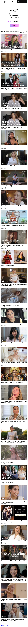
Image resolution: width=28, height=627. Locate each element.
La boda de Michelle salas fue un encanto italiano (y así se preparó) (14, 363)
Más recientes (23, 31)
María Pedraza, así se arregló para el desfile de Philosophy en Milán (12, 206)
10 (7, 625)
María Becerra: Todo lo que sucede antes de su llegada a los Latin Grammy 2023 (14, 501)
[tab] (3, 32)
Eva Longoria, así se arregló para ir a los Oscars (12, 108)
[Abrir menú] (2, 1)
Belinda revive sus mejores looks (9, 50)
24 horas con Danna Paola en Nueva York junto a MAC (13, 324)
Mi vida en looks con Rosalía (7, 265)
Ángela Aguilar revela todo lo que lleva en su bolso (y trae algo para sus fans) (13, 186)
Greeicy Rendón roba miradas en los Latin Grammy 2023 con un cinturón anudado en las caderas (13, 442)
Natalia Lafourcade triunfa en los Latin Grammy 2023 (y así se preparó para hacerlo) (13, 541)
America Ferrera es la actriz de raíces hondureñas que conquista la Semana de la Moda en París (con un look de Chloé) (14, 580)
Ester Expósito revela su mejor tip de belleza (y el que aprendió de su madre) (14, 402)
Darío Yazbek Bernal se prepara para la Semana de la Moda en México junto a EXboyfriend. (13, 305)
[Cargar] (15, 1)
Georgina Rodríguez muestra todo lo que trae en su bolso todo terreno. (13, 226)
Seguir (14, 25)
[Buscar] (12, 1)
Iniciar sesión (22, 2)
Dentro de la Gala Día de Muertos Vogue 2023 (12, 382)
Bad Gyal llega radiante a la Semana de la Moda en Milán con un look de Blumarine (12, 620)
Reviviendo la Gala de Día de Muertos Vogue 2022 (13, 560)
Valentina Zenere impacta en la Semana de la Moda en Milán (14, 600)
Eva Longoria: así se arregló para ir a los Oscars (12, 127)
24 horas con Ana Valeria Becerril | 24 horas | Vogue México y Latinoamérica (13, 462)
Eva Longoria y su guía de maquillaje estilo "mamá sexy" (13, 422)
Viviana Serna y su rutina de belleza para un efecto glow (13, 146)
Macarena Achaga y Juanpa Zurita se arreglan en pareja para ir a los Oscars (14, 89)
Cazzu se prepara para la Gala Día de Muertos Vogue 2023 (13, 343)
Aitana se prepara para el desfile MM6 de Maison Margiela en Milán (12, 246)
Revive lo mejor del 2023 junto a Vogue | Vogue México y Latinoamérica (12, 481)
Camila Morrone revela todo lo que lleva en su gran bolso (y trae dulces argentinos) (13, 69)
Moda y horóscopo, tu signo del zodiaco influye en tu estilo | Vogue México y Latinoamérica (13, 521)
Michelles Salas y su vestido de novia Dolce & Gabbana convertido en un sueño (14, 285)
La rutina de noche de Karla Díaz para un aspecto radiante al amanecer (12, 166)
